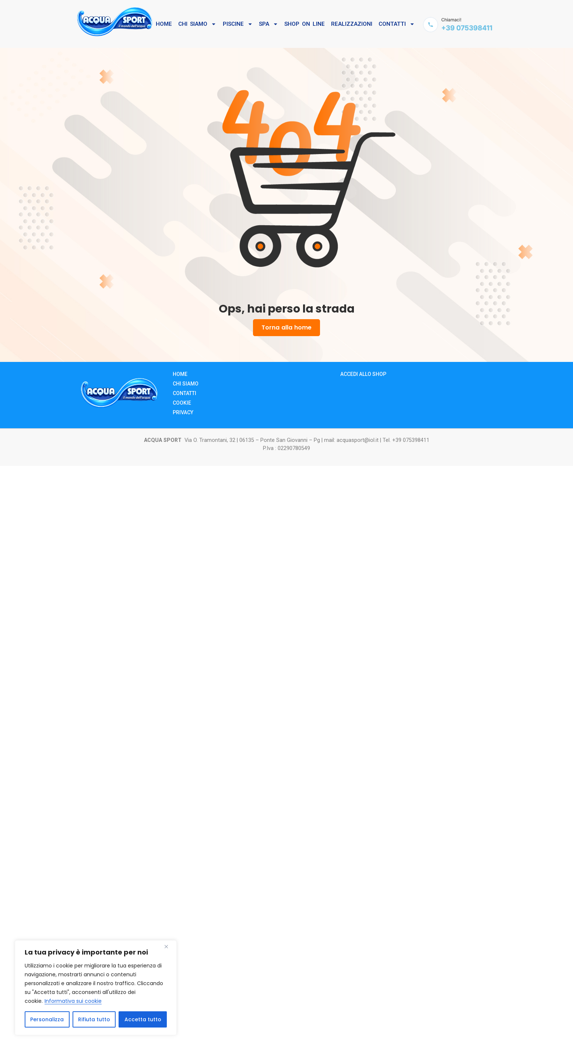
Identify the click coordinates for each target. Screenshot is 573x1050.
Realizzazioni (351, 24)
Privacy (183, 412)
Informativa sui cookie (73, 1001)
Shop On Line (304, 24)
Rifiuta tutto (94, 1019)
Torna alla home (286, 328)
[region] (96, 987)
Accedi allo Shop (363, 374)
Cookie (182, 402)
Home (164, 24)
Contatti (397, 24)
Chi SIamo (197, 24)
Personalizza (47, 1019)
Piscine (238, 24)
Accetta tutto (142, 1019)
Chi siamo (185, 383)
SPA (268, 24)
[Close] (169, 946)
